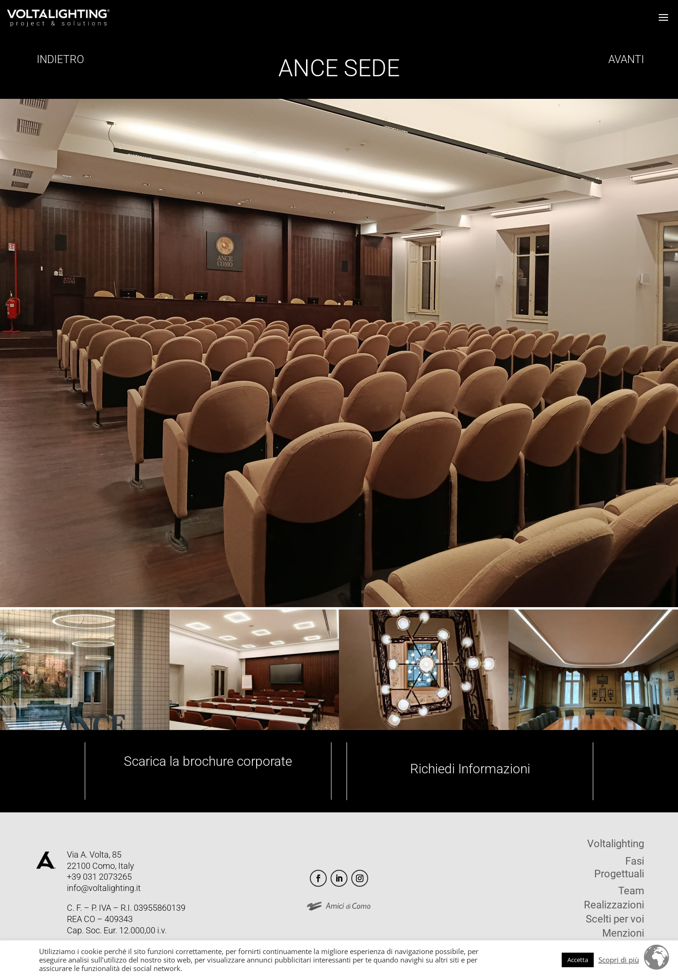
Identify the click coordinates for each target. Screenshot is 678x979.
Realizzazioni (614, 906)
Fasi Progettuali (619, 867)
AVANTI (624, 59)
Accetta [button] (577, 959)
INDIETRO (59, 59)
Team (631, 892)
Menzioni (623, 934)
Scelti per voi (615, 920)
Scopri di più (618, 959)
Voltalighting (615, 845)
